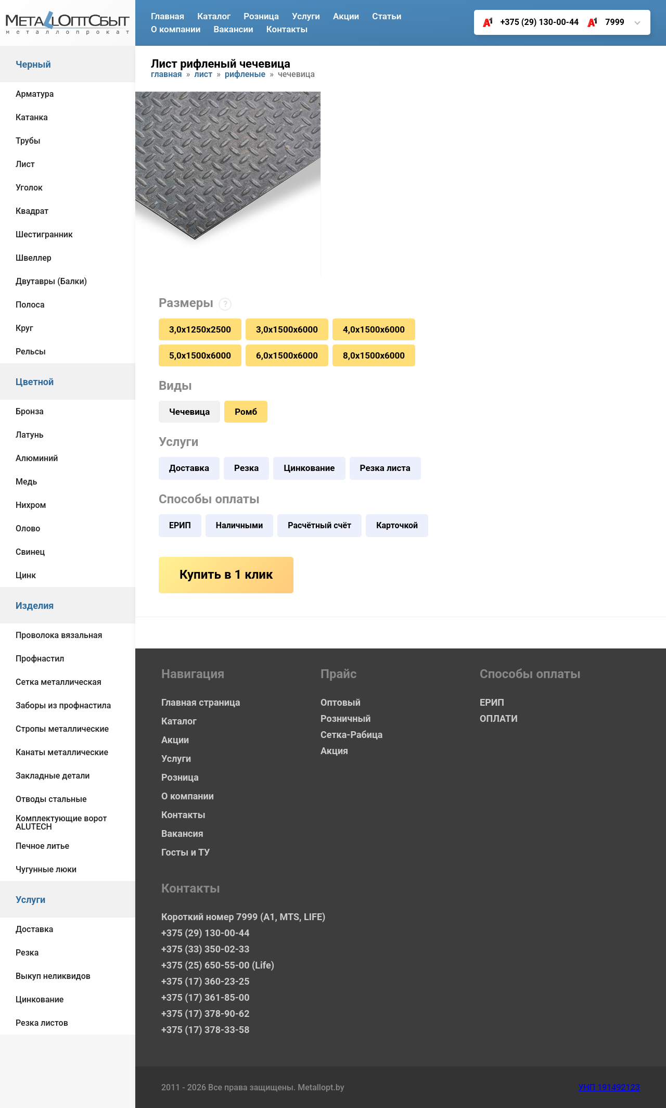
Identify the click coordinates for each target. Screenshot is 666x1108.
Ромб (246, 411)
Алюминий (37, 458)
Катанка (32, 117)
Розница (261, 16)
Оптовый (341, 702)
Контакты (287, 29)
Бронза (30, 411)
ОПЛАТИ (499, 718)
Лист (25, 164)
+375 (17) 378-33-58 (205, 1029)
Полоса (30, 305)
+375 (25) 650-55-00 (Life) (217, 965)
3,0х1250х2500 (200, 329)
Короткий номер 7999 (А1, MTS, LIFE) (243, 916)
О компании (175, 29)
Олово (28, 528)
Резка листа (385, 468)
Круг (24, 328)
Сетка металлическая (58, 682)
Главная (167, 16)
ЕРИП (180, 525)
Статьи (386, 16)
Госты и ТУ (185, 852)
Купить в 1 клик (226, 574)
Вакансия (182, 833)
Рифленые (245, 74)
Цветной (35, 381)
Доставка (34, 929)
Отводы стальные (51, 799)
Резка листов (42, 1023)
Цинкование (39, 999)
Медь (26, 482)
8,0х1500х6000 (374, 355)
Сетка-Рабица (351, 734)
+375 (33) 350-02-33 (205, 949)
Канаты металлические (62, 752)
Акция (334, 750)
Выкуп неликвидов (53, 976)
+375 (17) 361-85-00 (205, 997)
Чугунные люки (46, 869)
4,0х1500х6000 (374, 329)
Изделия (35, 605)
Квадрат (32, 211)
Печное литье (42, 846)
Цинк (26, 575)
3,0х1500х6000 (287, 329)
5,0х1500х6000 (200, 355)
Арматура (35, 94)
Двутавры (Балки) (51, 281)
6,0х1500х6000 (287, 355)
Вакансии (233, 29)
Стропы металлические (62, 729)
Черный (33, 64)
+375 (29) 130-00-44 (527, 22)
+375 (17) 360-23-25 (205, 981)
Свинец (30, 552)
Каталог (213, 16)
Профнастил (40, 659)
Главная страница (200, 702)
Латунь (30, 435)
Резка (27, 953)
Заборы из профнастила (63, 705)
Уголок (29, 188)
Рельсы (31, 351)
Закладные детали (52, 776)
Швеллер (34, 258)
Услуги (30, 899)
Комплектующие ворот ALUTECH (61, 822)
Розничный (346, 718)
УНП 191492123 (609, 1087)
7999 (601, 22)
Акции (346, 16)
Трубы (28, 141)
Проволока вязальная (59, 635)
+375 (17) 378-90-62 (205, 1013)
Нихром (31, 505)
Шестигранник (44, 234)
